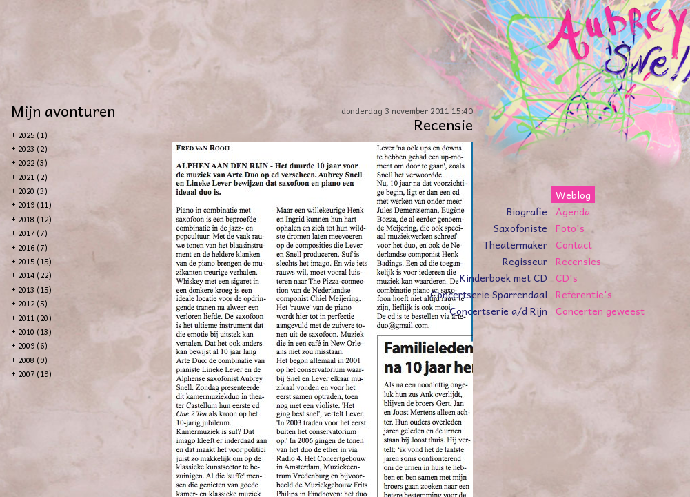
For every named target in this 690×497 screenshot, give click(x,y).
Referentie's (584, 294)
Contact (574, 244)
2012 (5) (33, 303)
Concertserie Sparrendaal (488, 294)
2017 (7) (33, 233)
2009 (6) (33, 345)
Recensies (578, 261)
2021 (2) (33, 177)
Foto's (570, 228)
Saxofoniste (520, 228)
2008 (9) (33, 360)
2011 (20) (35, 318)
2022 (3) (33, 162)
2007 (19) (35, 374)
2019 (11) (35, 205)
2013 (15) (35, 289)
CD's (567, 277)
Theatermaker (515, 244)
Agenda (573, 211)
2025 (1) (33, 135)
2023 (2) (33, 149)
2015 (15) (35, 261)
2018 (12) (35, 219)
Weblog (573, 194)
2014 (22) (35, 275)
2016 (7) (33, 247)
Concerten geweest (600, 310)
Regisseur (525, 261)
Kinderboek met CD (503, 277)
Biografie (527, 211)
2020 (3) (33, 191)
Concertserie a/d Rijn (498, 310)
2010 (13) (35, 332)
